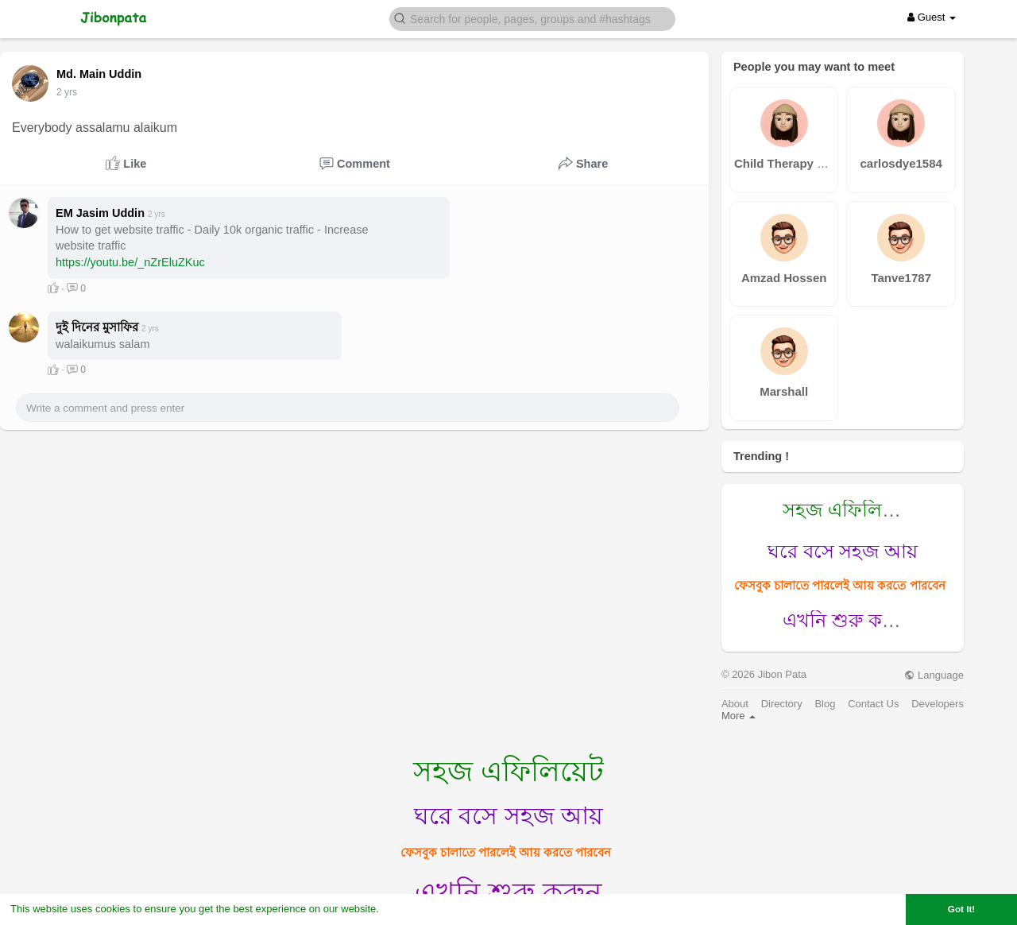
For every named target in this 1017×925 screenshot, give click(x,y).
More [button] (738, 716)
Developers (937, 704)
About (734, 704)
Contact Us (873, 704)
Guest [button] (931, 17)
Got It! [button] (961, 909)
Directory (781, 704)
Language (933, 675)
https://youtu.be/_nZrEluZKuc (130, 262)
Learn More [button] (410, 909)
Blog (824, 704)
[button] (532, 18)
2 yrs (66, 92)
